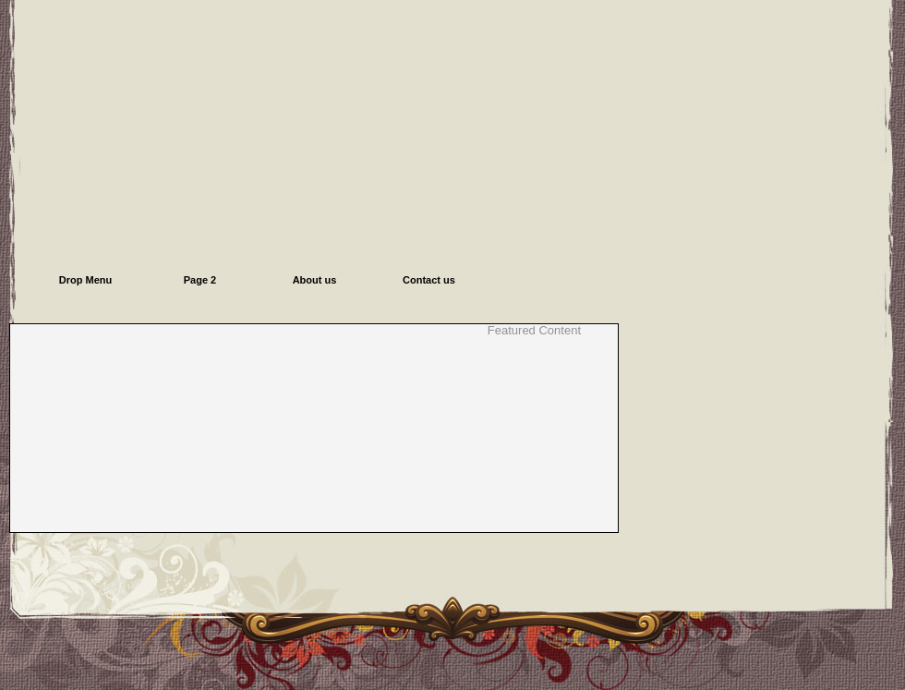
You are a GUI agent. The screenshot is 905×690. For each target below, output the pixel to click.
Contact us (429, 279)
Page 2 (200, 279)
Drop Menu (85, 279)
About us (315, 279)
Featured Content (534, 330)
